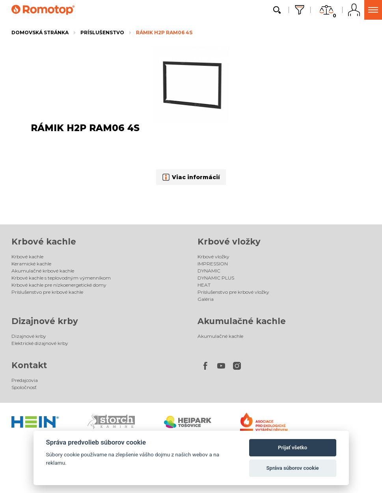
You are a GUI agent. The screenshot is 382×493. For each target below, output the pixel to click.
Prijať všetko (292, 447)
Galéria (206, 299)
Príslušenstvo (102, 32)
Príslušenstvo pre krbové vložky (233, 292)
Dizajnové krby (44, 321)
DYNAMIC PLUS (216, 278)
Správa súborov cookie (292, 468)
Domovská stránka (40, 32)
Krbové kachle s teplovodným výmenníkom (61, 278)
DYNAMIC (209, 271)
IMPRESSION (213, 264)
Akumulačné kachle (242, 321)
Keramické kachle (31, 264)
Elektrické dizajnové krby (39, 343)
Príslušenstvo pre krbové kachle (47, 292)
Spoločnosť (24, 387)
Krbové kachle (43, 241)
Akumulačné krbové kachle (42, 271)
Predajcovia (24, 380)
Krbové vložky (229, 241)
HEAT (204, 285)
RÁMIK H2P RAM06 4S (164, 32)
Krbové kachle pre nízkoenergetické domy (58, 285)
